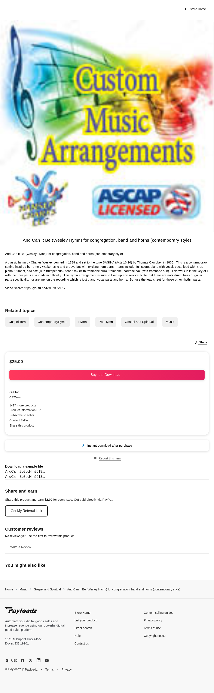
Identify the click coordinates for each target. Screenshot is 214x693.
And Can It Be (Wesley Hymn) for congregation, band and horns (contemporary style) (123, 589)
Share (201, 342)
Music (170, 322)
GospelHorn (17, 322)
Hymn (82, 322)
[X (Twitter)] (30, 660)
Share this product (21, 425)
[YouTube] (47, 660)
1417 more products (22, 405)
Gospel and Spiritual (139, 322)
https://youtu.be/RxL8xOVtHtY (44, 288)
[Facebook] (23, 660)
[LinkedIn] (38, 660)
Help (77, 635)
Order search (83, 628)
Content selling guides (158, 612)
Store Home (195, 9)
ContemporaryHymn (52, 322)
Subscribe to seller (21, 415)
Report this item (107, 458)
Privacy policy (153, 620)
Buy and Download (107, 375)
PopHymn (106, 322)
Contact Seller (18, 420)
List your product (85, 620)
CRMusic (15, 397)
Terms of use (152, 628)
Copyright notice (154, 635)
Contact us (81, 643)
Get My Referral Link (26, 511)
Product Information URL (25, 410)
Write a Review (20, 547)
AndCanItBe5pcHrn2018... (25, 471)
